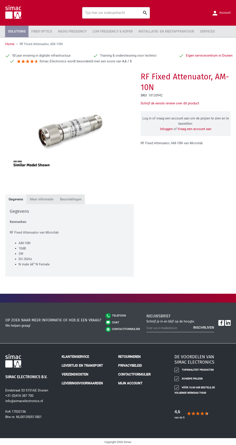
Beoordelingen (70, 198)
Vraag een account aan (194, 128)
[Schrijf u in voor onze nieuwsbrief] (180, 327)
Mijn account (130, 382)
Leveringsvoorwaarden (82, 382)
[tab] (15, 198)
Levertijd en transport (82, 365)
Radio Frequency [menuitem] (66, 31)
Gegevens (16, 198)
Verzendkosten (75, 374)
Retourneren (129, 356)
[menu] (118, 31)
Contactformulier (134, 374)
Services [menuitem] (191, 31)
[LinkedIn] (228, 322)
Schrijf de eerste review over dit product (170, 102)
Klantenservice (75, 356)
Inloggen (166, 128)
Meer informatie (41, 198)
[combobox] (116, 13)
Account (225, 12)
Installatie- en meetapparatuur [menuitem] (153, 31)
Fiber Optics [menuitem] (38, 31)
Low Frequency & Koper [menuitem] (104, 31)
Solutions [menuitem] (15, 31)
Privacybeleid (130, 365)
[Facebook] (221, 322)
